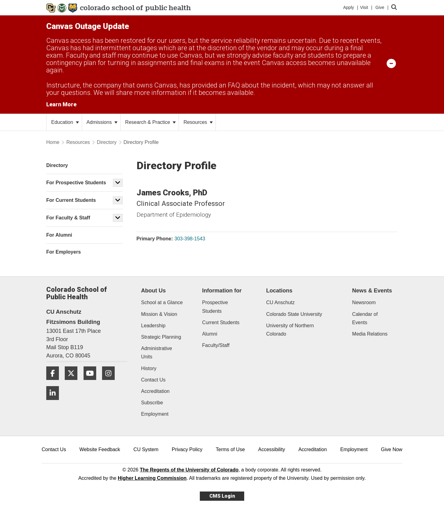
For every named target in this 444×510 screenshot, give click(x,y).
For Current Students (71, 200)
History (149, 368)
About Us (153, 291)
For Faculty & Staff (68, 217)
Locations (279, 291)
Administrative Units (156, 352)
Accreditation (155, 391)
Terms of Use (230, 449)
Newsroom (364, 302)
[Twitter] (73, 382)
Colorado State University (294, 314)
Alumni (209, 334)
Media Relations (370, 334)
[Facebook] (55, 382)
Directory (107, 142)
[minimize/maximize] (391, 63)
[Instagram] (110, 382)
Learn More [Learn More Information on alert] (61, 104)
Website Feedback (99, 449)
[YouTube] (92, 382)
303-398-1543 (190, 238)
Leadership (153, 325)
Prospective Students (215, 306)
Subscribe (152, 402)
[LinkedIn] (55, 402)
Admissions (102, 122)
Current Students (221, 322)
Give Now (391, 449)
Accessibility (271, 449)
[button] (118, 183)
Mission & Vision (159, 314)
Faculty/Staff (216, 345)
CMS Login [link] (222, 496)
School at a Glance (162, 302)
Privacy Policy (187, 449)
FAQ (234, 85)
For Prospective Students (76, 182)
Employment (155, 414)
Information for (222, 291)
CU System (146, 449)
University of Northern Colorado (290, 330)
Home (53, 142)
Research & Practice (150, 122)
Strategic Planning (161, 337)
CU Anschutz (280, 302)
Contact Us (153, 379)
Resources (198, 122)
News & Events (372, 291)
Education (65, 122)
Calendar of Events (365, 318)
